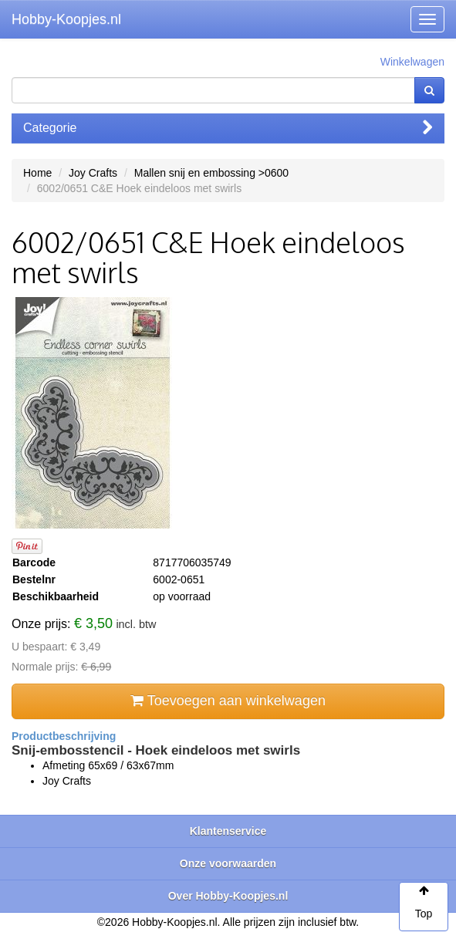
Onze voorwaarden (228, 863)
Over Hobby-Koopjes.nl (228, 896)
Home (37, 173)
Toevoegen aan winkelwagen (228, 700)
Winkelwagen (412, 62)
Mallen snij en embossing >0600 (211, 173)
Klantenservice (228, 831)
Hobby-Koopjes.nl (66, 19)
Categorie (228, 127)
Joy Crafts (93, 173)
